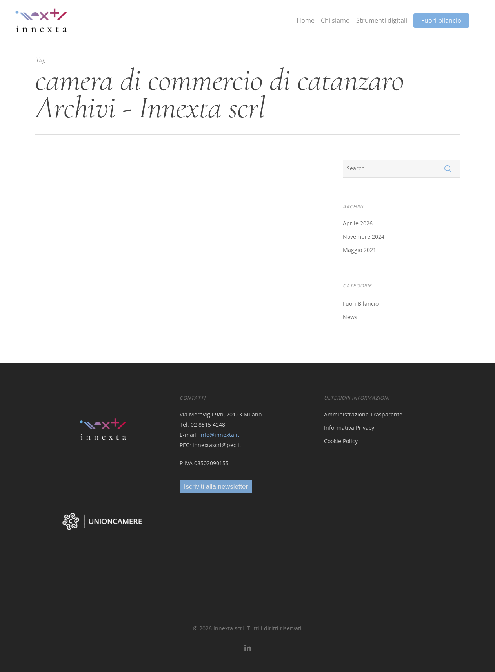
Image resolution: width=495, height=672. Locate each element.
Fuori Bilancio (361, 303)
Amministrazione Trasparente (363, 414)
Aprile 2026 (358, 223)
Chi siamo (335, 20)
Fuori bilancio (441, 20)
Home (306, 20)
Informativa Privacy (349, 427)
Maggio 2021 (359, 250)
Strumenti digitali (381, 20)
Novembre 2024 (363, 236)
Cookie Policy (341, 441)
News (350, 317)
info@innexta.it (219, 434)
